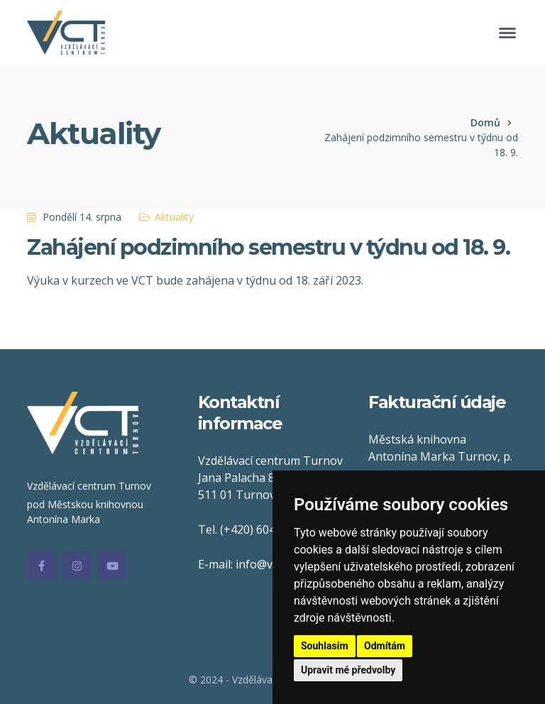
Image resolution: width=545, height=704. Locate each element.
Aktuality (174, 217)
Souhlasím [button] (324, 645)
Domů (485, 122)
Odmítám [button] (384, 645)
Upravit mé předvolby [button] (348, 670)
